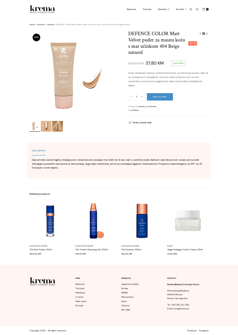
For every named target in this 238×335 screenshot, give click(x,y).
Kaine (170, 246)
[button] (140, 122)
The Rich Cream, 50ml (41, 249)
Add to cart (160, 97)
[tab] (38, 150)
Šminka (153, 106)
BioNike (135, 110)
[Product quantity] (136, 96)
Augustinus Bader (38, 246)
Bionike (51, 24)
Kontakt (180, 9)
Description (38, 150)
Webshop (80, 292)
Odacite (125, 305)
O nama (79, 297)
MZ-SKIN (125, 309)
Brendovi (162, 9)
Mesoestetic (127, 297)
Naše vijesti (81, 301)
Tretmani (147, 9)
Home (32, 24)
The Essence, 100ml (131, 249)
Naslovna (131, 9)
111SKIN (124, 292)
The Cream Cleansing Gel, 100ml (91, 249)
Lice (147, 106)
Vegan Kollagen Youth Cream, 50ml (185, 249)
